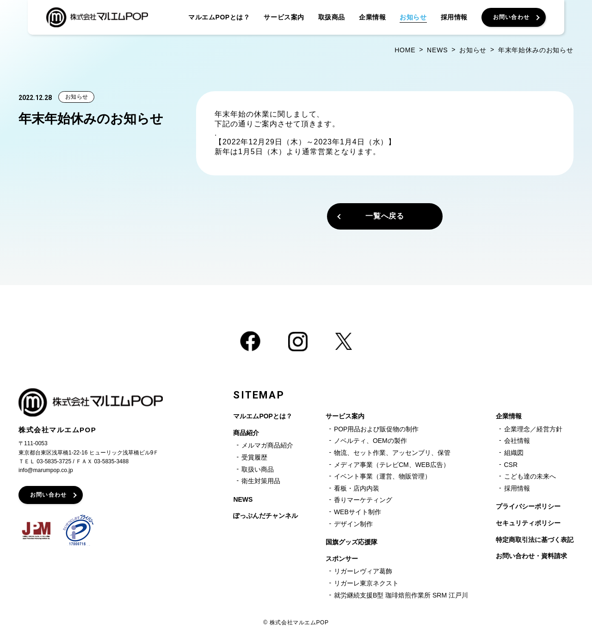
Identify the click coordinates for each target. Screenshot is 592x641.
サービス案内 (345, 416)
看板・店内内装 (356, 488)
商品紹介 (246, 432)
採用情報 (517, 488)
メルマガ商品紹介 (267, 445)
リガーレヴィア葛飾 (363, 571)
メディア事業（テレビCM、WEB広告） (392, 464)
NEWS (243, 499)
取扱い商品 (257, 469)
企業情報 (509, 416)
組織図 (514, 452)
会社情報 (517, 440)
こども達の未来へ (530, 476)
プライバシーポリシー (528, 506)
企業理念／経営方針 (533, 429)
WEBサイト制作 (357, 512)
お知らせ (76, 96)
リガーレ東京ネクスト (366, 583)
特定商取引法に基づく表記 (535, 539)
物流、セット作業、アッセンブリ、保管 (392, 452)
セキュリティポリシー (528, 523)
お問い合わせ (48, 495)
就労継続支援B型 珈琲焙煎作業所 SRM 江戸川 (401, 595)
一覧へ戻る (385, 216)
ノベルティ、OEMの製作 (370, 440)
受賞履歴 (254, 457)
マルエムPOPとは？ (262, 416)
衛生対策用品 (260, 481)
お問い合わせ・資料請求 (531, 556)
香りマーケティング (363, 500)
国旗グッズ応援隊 (351, 542)
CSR (511, 464)
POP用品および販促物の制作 (376, 429)
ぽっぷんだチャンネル (265, 515)
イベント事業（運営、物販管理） (382, 476)
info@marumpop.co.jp (45, 470)
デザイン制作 (353, 524)
